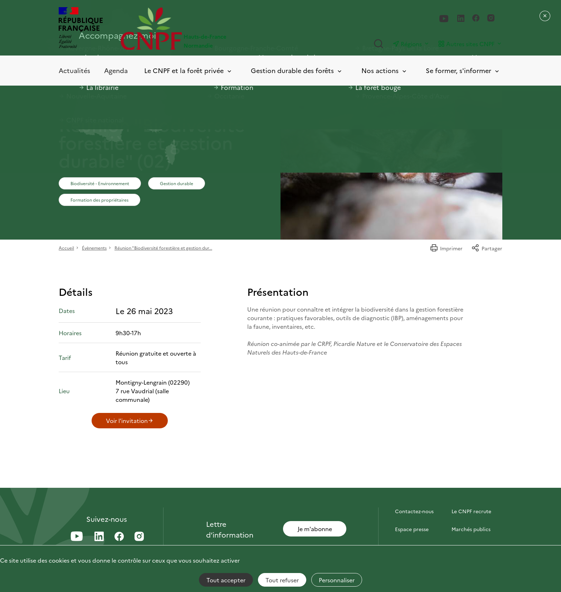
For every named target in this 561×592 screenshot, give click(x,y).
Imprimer (446, 248)
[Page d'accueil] (200, 28)
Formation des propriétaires (99, 200)
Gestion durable (176, 183)
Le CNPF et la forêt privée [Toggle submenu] (188, 71)
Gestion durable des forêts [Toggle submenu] (297, 71)
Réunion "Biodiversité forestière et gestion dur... (163, 248)
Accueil (66, 248)
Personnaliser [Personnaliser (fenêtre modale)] (337, 580)
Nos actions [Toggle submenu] (384, 71)
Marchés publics (471, 529)
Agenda (116, 70)
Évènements (94, 248)
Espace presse (412, 529)
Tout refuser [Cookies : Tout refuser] (282, 580)
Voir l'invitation (129, 420)
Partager (486, 248)
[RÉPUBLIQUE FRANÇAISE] (81, 28)
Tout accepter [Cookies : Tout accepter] (225, 580)
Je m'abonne (315, 529)
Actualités (74, 70)
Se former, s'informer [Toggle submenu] (463, 71)
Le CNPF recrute (471, 511)
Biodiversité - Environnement (99, 183)
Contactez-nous (414, 511)
